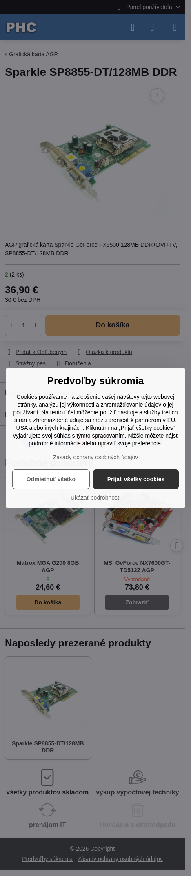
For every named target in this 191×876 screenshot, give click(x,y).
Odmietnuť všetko (51, 479)
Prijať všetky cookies (136, 479)
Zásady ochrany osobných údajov (95, 457)
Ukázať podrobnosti (95, 497)
